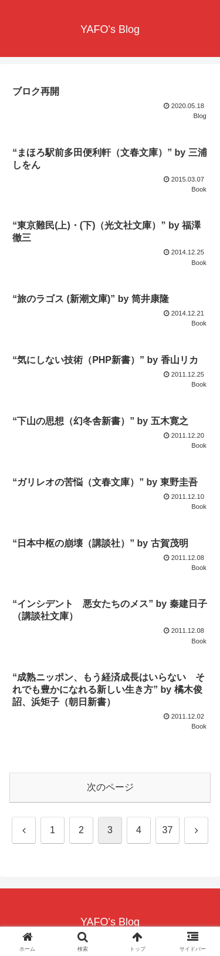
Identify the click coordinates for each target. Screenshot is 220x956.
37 (168, 830)
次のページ (110, 787)
